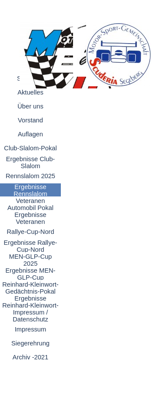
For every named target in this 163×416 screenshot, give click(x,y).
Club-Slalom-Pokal (30, 148)
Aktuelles (30, 92)
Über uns (30, 106)
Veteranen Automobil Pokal (30, 204)
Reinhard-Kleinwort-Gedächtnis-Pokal (30, 288)
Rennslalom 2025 (30, 175)
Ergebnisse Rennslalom (30, 190)
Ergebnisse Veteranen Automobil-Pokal (30, 221)
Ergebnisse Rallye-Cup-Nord (30, 246)
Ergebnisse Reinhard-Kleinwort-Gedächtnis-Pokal (30, 305)
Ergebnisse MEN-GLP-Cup (31, 274)
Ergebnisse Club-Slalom (30, 162)
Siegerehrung (30, 343)
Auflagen (30, 134)
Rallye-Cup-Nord (30, 231)
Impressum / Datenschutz (30, 316)
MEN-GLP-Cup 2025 (30, 260)
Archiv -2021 (30, 357)
